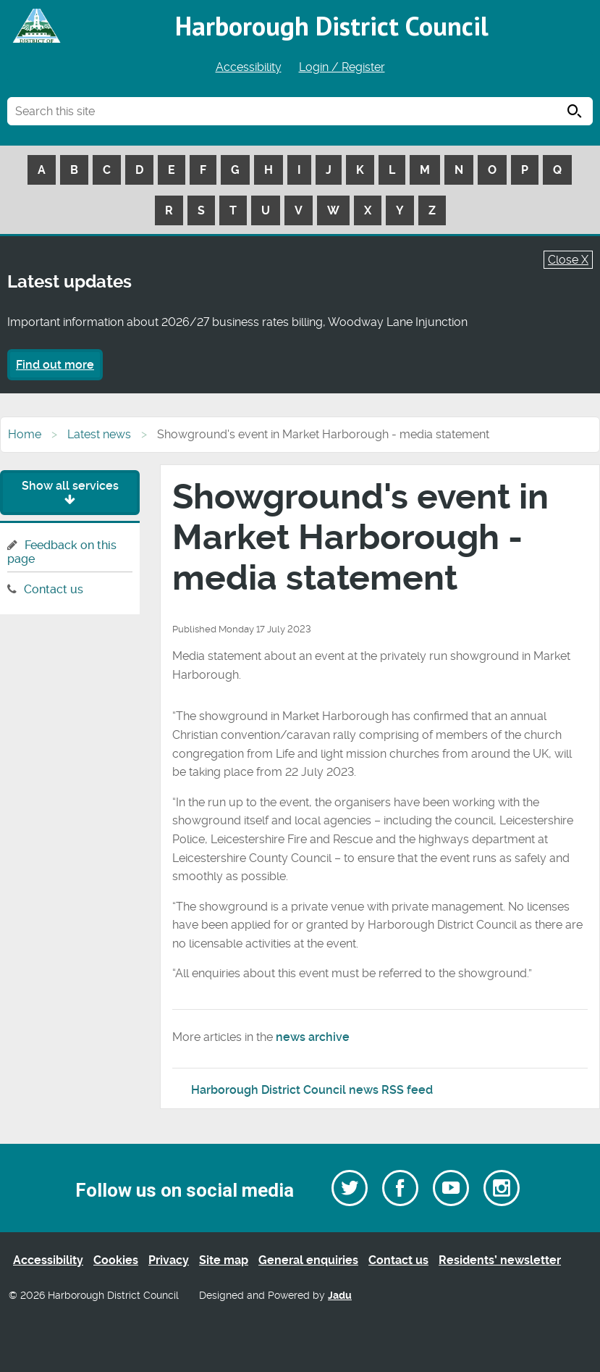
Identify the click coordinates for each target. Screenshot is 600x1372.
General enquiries (308, 1260)
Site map (223, 1260)
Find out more (55, 365)
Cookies (115, 1260)
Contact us (53, 589)
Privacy (168, 1260)
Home (24, 434)
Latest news (99, 434)
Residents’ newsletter (500, 1260)
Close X (568, 260)
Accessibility (249, 67)
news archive (313, 1037)
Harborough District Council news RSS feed (312, 1090)
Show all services (70, 492)
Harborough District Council (332, 26)
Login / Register (342, 67)
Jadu (340, 1295)
